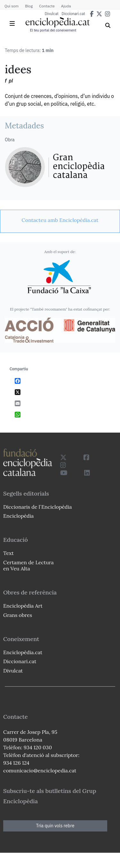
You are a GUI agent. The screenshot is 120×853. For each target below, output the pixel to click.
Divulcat (52, 14)
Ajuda (66, 6)
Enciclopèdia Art (23, 605)
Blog (29, 6)
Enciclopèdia (18, 516)
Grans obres (17, 615)
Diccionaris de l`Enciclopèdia (37, 507)
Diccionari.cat (73, 14)
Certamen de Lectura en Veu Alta (28, 565)
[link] (60, 220)
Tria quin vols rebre (55, 826)
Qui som (11, 6)
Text (8, 553)
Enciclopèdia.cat (22, 652)
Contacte (46, 6)
